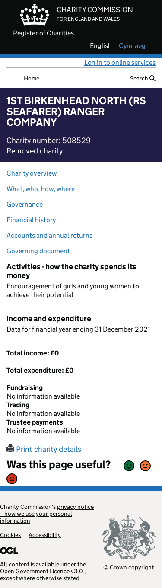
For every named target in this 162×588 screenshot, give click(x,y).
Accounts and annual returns (49, 235)
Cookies (10, 535)
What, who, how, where (40, 189)
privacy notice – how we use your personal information (47, 513)
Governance (24, 204)
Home (31, 78)
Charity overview (31, 173)
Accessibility (45, 535)
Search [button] (143, 78)
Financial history (31, 220)
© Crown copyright (128, 567)
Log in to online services (120, 62)
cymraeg (132, 46)
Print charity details (43, 449)
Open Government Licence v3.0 (41, 571)
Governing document (38, 251)
